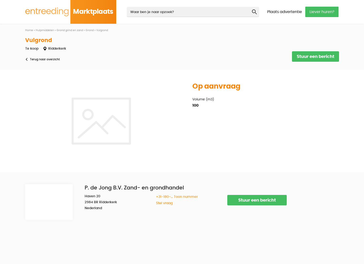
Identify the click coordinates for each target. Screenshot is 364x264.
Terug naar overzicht (45, 59)
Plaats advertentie (284, 12)
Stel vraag (164, 203)
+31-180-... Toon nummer (177, 196)
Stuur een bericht (315, 57)
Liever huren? (322, 12)
